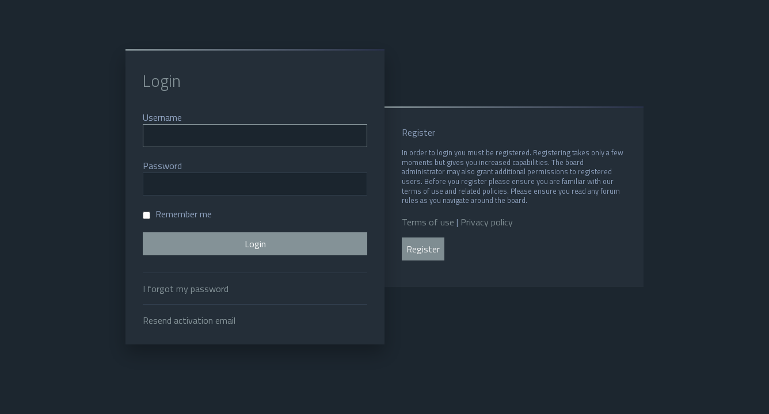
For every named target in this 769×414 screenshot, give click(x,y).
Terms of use (428, 222)
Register (423, 249)
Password (162, 165)
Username (162, 117)
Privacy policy (486, 222)
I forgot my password (186, 289)
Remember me (177, 214)
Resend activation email (189, 320)
